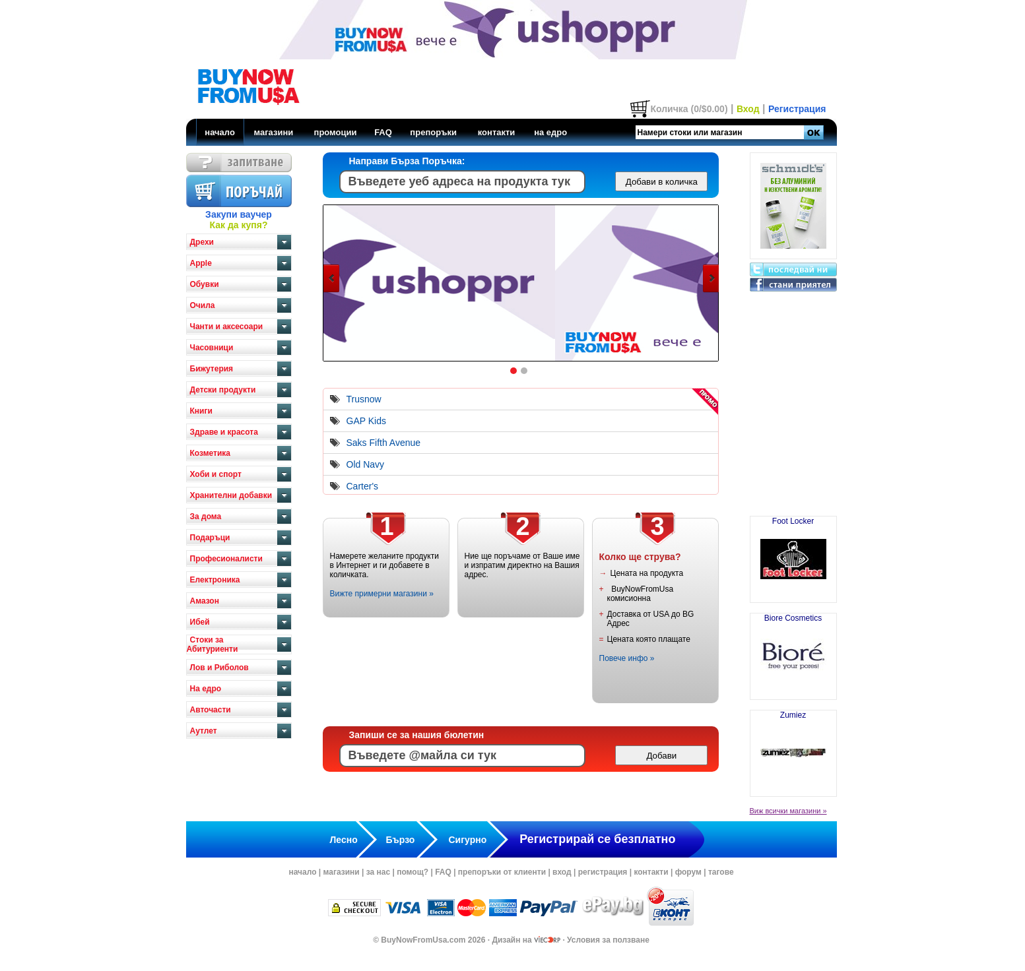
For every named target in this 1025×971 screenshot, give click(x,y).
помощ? (412, 872)
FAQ (383, 132)
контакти (496, 132)
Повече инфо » (627, 658)
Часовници (212, 347)
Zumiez (793, 748)
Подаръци (210, 537)
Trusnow (364, 399)
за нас (378, 872)
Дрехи (202, 242)
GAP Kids (366, 421)
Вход (748, 109)
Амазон (204, 601)
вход (562, 872)
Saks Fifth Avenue (384, 442)
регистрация (603, 872)
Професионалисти (226, 558)
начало (220, 132)
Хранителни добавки (231, 495)
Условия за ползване (608, 940)
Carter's (363, 486)
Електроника (215, 579)
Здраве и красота (224, 432)
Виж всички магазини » (788, 811)
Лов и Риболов (219, 667)
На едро (206, 688)
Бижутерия (212, 368)
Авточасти (210, 709)
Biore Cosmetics (793, 651)
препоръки (433, 132)
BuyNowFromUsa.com (423, 940)
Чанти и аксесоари (226, 326)
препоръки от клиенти (502, 872)
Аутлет (203, 731)
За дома (206, 516)
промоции (335, 132)
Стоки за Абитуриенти (212, 644)
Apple (201, 263)
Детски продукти (223, 389)
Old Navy (366, 464)
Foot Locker (793, 554)
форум (688, 872)
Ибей (200, 622)
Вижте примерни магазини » (382, 593)
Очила (202, 305)
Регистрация (797, 109)
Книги (201, 411)
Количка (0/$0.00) (688, 109)
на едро (550, 132)
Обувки (204, 284)
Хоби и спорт (216, 474)
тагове (721, 872)
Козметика (210, 453)
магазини (273, 132)
